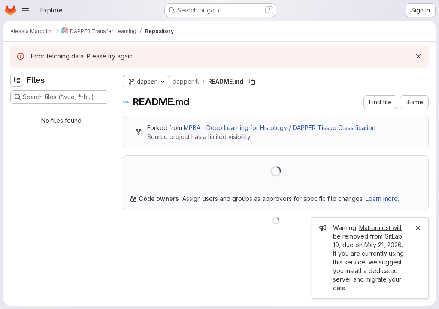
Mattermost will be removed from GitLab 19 (367, 236)
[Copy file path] (252, 81)
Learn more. (382, 198)
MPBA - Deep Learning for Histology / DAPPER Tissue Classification (279, 127)
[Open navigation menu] (25, 10)
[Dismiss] (418, 56)
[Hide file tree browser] (17, 80)
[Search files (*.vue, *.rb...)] (59, 97)
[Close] (418, 228)
